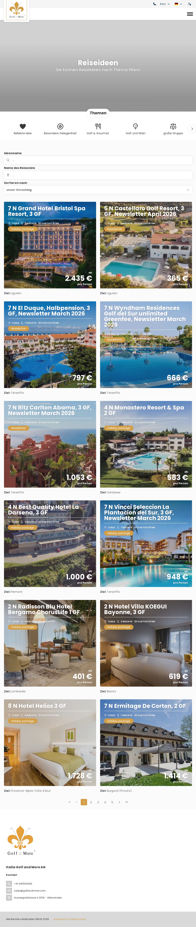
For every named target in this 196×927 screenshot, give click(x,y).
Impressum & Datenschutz (70, 919)
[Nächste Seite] (119, 802)
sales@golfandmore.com (30, 890)
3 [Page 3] (98, 802)
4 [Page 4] (105, 802)
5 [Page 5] (112, 802)
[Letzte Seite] (126, 802)
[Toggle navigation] (190, 14)
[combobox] (98, 175)
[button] (192, 129)
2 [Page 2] (91, 802)
